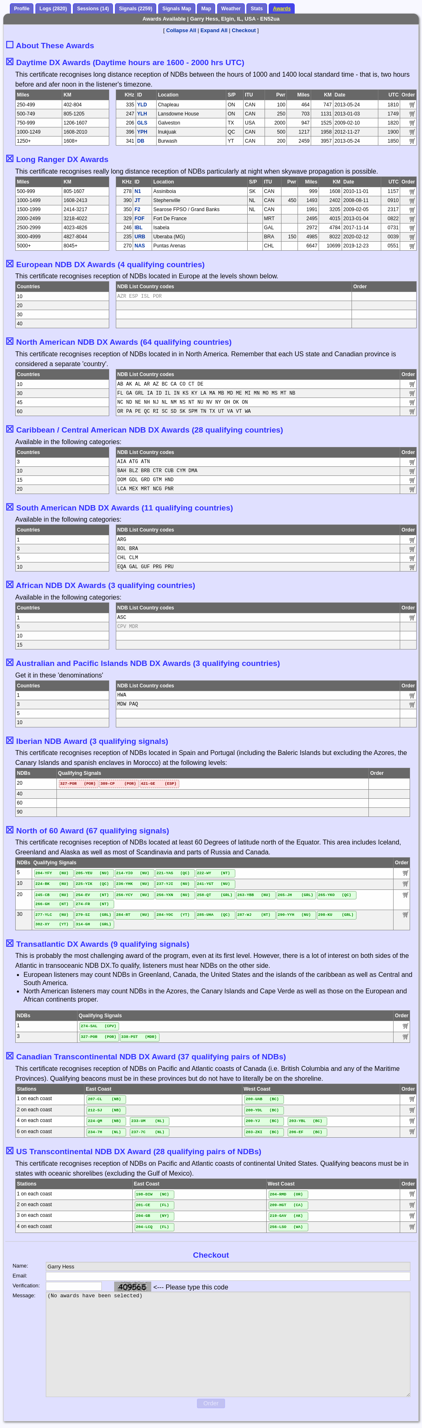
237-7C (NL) (147, 1132)
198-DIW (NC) (152, 1194)
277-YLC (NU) (52, 915)
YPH (142, 132)
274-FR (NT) (92, 904)
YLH (142, 114)
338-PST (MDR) (139, 1037)
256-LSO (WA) (286, 1227)
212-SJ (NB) (104, 1110)
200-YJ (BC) (262, 1121)
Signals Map (176, 9)
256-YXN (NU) (173, 895)
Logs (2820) (53, 9)
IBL (138, 228)
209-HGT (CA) (286, 1205)
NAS (139, 246)
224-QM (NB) (104, 1121)
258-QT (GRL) (214, 895)
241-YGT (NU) (213, 884)
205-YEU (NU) (92, 873)
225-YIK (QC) (92, 884)
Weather (231, 9)
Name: (20, 1266)
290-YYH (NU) (294, 915)
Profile (21, 9)
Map (206, 9)
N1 (137, 191)
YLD (142, 105)
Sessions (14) (93, 9)
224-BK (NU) (52, 884)
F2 (137, 209)
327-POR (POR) (78, 783)
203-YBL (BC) (305, 1121)
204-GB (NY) (152, 1216)
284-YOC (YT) (173, 915)
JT (137, 200)
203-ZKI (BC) (262, 1132)
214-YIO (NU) (133, 873)
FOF (139, 218)
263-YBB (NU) (254, 895)
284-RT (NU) (133, 915)
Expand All (213, 30)
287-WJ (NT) (254, 915)
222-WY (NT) (213, 873)
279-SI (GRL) (93, 915)
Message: (23, 1295)
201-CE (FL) (152, 1205)
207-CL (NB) (104, 1099)
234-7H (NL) (104, 1132)
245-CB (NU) (52, 895)
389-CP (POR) (118, 783)
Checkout (244, 30)
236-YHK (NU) (133, 884)
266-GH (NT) (52, 904)
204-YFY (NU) (52, 873)
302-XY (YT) (52, 924)
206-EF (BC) (305, 1132)
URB (139, 237)
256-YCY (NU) (133, 895)
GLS (142, 123)
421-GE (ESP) (158, 783)
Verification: (23, 1285)
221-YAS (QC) (173, 873)
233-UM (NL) (147, 1121)
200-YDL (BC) (262, 1110)
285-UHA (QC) (213, 915)
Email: (20, 1276)
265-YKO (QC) (335, 895)
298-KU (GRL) (336, 915)
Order (211, 1403)
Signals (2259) (135, 9)
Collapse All (181, 30)
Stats (257, 9)
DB (140, 141)
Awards (282, 9)
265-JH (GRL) (295, 895)
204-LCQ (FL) (152, 1227)
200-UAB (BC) (262, 1099)
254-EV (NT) (92, 895)
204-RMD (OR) (286, 1194)
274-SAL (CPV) (98, 1026)
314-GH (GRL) (93, 924)
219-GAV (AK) (286, 1216)
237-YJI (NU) (173, 884)
